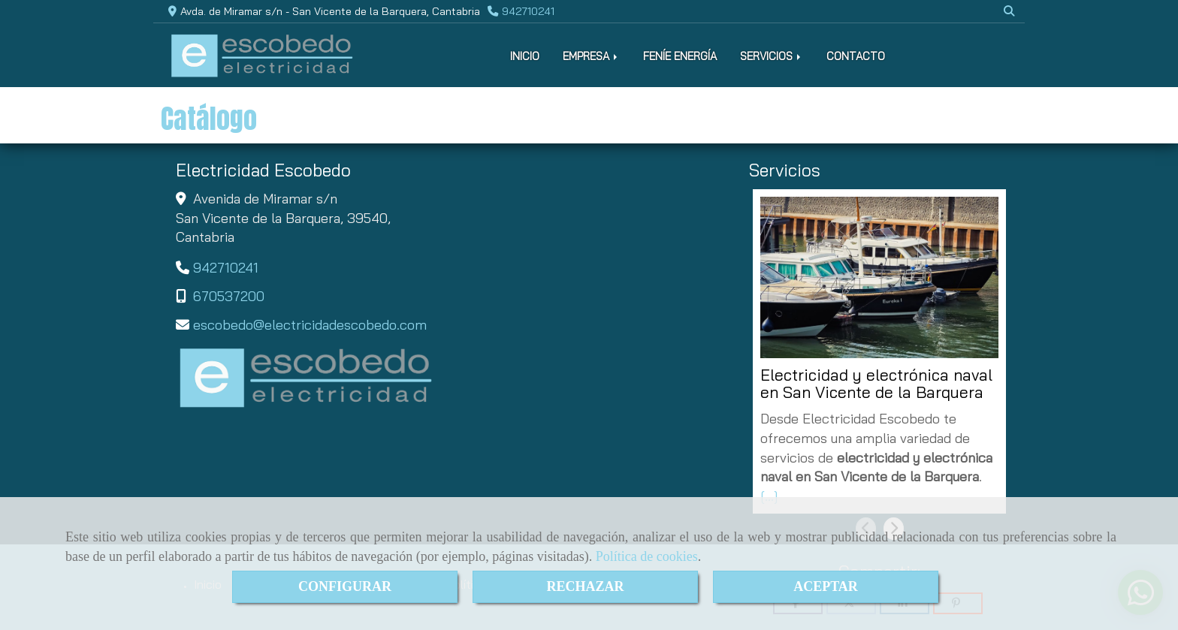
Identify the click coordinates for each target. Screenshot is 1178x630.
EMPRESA (591, 56)
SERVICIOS (771, 56)
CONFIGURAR (344, 586)
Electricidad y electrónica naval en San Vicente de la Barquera (876, 384)
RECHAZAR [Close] (585, 586)
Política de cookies (647, 556)
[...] (769, 496)
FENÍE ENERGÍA (680, 56)
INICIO (524, 56)
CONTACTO (855, 56)
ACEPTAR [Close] (825, 586)
